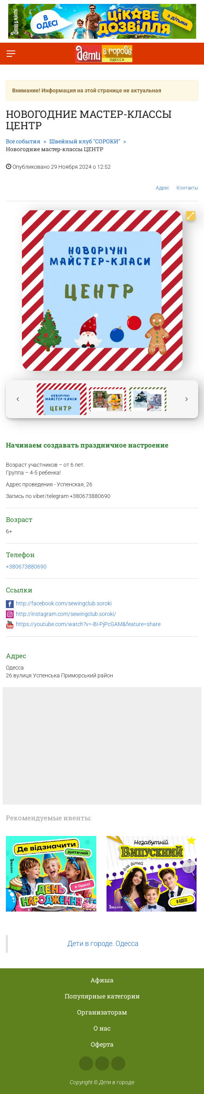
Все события (23, 141)
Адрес (162, 182)
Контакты (187, 182)
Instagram (102, 1063)
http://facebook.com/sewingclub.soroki (64, 603)
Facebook (86, 1063)
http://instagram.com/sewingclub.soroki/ (66, 614)
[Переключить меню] (11, 54)
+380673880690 (26, 566)
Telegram (118, 1063)
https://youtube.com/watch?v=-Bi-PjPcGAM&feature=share (88, 624)
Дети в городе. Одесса (103, 944)
